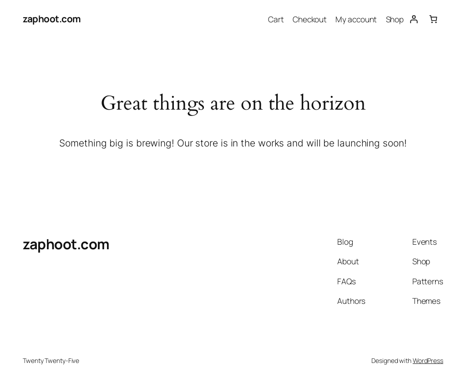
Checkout (310, 19)
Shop (395, 19)
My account (356, 19)
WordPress (428, 360)
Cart (276, 19)
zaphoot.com (52, 18)
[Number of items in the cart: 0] (433, 19)
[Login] (413, 19)
